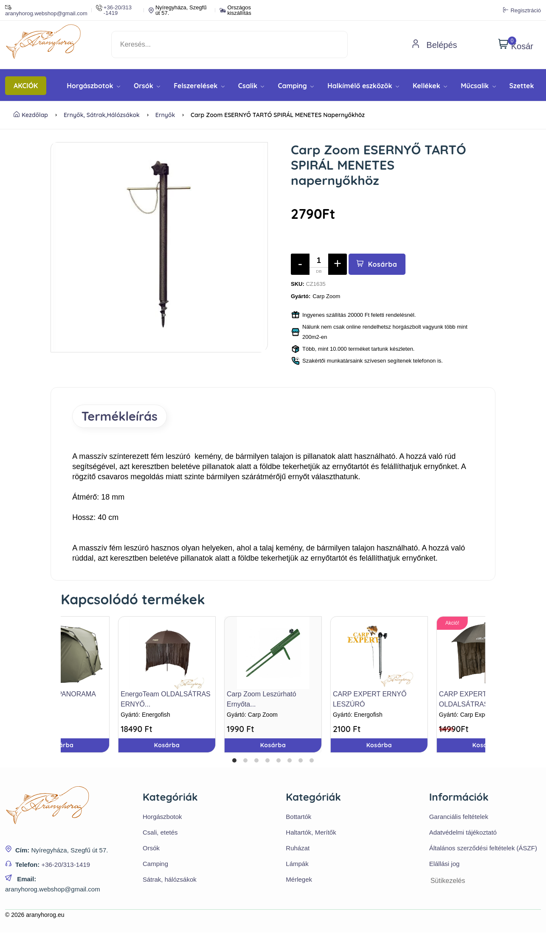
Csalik (251, 85)
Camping (296, 85)
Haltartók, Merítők (311, 832)
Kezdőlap (31, 115)
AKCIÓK (26, 85)
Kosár (515, 44)
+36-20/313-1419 (65, 865)
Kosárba (377, 264)
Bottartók (298, 817)
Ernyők (165, 115)
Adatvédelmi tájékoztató (463, 832)
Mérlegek (299, 879)
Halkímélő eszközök (363, 85)
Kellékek (430, 85)
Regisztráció (522, 10)
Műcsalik (478, 85)
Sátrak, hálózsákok (170, 879)
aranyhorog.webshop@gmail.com (46, 10)
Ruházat (298, 848)
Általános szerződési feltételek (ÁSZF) (483, 848)
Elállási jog (444, 864)
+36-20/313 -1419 (114, 10)
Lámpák (297, 864)
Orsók (147, 85)
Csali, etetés (160, 832)
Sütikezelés (448, 881)
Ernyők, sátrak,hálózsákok (102, 115)
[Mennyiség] (319, 264)
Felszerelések (199, 85)
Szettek (521, 85)
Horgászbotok (93, 85)
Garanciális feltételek (458, 817)
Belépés (434, 45)
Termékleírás (121, 416)
